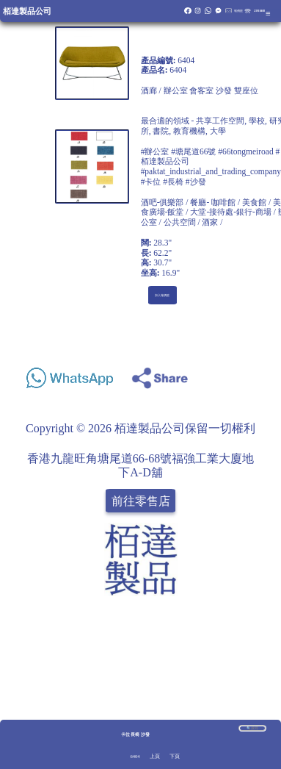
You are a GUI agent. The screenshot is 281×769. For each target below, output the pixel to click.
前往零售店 (141, 501)
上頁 (155, 756)
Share (257, 374)
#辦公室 (155, 151)
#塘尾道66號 (193, 151)
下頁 (174, 756)
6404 (135, 756)
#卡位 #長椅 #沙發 (173, 181)
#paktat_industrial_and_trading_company (211, 171)
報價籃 (238, 11)
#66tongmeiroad (245, 151)
